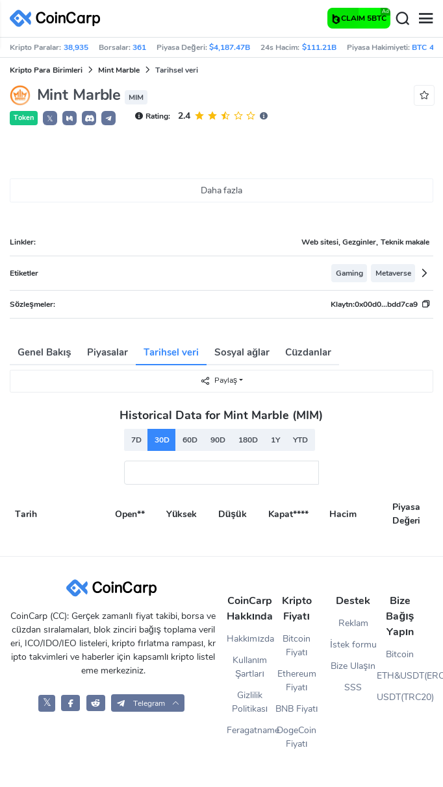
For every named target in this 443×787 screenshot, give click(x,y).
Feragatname (250, 730)
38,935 (76, 47)
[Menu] (425, 18)
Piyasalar (107, 352)
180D (248, 440)
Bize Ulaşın (353, 666)
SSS (353, 687)
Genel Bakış (44, 352)
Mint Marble (119, 70)
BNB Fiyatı (296, 709)
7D (136, 440)
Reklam (353, 623)
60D (190, 440)
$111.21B (319, 47)
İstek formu (353, 644)
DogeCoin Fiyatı (296, 737)
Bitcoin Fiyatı (296, 646)
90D (217, 440)
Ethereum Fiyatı (296, 681)
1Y (275, 440)
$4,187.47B (229, 47)
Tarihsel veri (171, 352)
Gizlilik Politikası (250, 702)
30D (162, 440)
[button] (69, 118)
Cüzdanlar (308, 352)
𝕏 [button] (50, 119)
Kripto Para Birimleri (46, 70)
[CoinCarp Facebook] (70, 703)
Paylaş (218, 380)
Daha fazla (222, 190)
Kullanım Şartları (250, 667)
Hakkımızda (250, 639)
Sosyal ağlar (242, 352)
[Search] (402, 18)
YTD (300, 440)
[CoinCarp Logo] (58, 18)
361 (139, 47)
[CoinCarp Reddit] (95, 703)
